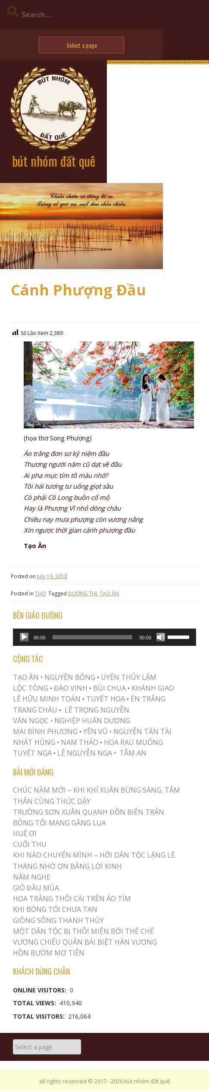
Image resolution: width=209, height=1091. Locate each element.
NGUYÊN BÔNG (69, 677)
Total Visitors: (39, 1016)
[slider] (93, 637)
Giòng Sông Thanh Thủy (58, 920)
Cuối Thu (30, 844)
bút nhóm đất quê (53, 160)
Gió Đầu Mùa (36, 888)
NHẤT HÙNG (34, 742)
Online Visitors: (40, 990)
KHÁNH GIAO (152, 688)
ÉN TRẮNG (148, 699)
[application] (104, 637)
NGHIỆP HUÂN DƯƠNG (92, 720)
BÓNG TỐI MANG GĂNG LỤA (59, 823)
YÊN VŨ (95, 731)
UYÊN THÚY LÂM (127, 677)
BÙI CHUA (109, 688)
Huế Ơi (25, 833)
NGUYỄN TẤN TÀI (142, 731)
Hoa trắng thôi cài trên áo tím (72, 898)
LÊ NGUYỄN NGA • (86, 753)
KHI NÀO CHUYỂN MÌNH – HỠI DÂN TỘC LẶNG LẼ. (94, 855)
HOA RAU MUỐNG (132, 742)
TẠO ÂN (109, 593)
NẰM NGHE (31, 877)
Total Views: (35, 1003)
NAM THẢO (79, 742)
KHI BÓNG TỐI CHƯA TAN (55, 909)
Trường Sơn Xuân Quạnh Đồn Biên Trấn (88, 812)
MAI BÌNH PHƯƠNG (45, 731)
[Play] (24, 637)
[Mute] (160, 637)
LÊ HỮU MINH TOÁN (47, 699)
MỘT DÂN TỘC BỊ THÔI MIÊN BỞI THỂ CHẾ (83, 931)
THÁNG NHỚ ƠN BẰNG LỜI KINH (67, 866)
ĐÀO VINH (70, 688)
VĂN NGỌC (31, 720)
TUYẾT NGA (33, 753)
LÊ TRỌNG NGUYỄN (97, 710)
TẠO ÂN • (28, 677)
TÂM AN (133, 753)
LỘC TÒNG (30, 688)
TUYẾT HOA (105, 699)
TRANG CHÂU (35, 710)
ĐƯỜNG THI (82, 593)
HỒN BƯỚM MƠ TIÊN (48, 953)
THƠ (40, 593)
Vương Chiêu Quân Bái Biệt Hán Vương (85, 942)
